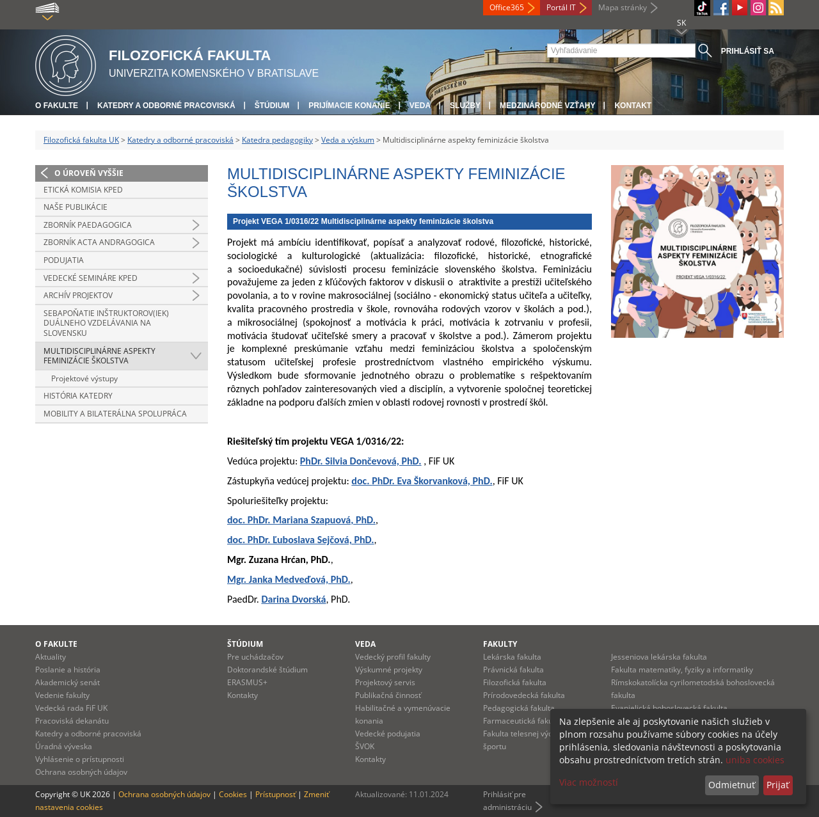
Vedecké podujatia (387, 733)
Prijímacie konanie (349, 105)
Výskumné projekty (388, 669)
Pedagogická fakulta (519, 707)
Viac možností (588, 782)
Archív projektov (78, 295)
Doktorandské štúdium (267, 669)
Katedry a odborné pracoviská (166, 105)
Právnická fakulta (513, 669)
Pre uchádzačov (255, 656)
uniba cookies (755, 760)
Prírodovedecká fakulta (524, 695)
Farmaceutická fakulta (522, 720)
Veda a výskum (347, 139)
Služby (465, 105)
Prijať (778, 785)
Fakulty (500, 644)
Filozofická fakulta (514, 682)
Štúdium (272, 105)
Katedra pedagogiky (277, 139)
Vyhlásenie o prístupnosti (79, 759)
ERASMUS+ (247, 682)
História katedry (78, 395)
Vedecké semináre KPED (91, 278)
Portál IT (561, 7)
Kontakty (242, 695)
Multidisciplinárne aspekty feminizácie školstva (99, 356)
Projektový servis (385, 682)
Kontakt (632, 105)
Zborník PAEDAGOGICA (88, 224)
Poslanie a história (67, 669)
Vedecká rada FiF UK (71, 707)
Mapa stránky (622, 7)
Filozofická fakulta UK (81, 139)
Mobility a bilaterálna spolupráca (115, 413)
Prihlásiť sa (747, 51)
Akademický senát (67, 682)
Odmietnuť (731, 785)
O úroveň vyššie (88, 173)
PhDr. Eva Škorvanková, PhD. (432, 481)
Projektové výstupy (84, 378)
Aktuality (50, 656)
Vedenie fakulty (62, 695)
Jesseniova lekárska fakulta (659, 656)
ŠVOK (364, 746)
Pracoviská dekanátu (72, 720)
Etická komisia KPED (83, 189)
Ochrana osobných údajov (81, 771)
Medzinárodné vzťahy (547, 105)
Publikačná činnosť (388, 695)
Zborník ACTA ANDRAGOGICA (99, 242)
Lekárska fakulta (512, 656)
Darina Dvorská (293, 599)
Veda (420, 105)
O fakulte (56, 105)
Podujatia (64, 260)
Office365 (506, 7)
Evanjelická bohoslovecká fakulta (669, 707)
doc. (361, 481)
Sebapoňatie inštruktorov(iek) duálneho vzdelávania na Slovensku (106, 323)
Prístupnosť (275, 794)
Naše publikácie (75, 207)
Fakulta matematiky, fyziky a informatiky (682, 669)
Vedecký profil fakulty (393, 656)
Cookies (233, 794)
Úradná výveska (63, 746)
